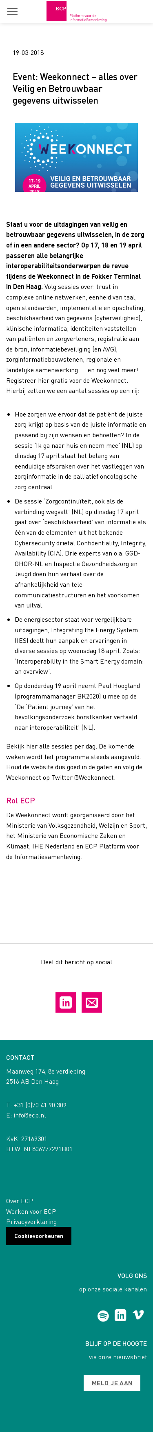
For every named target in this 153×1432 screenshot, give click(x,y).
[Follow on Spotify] (103, 1316)
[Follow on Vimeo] (138, 1316)
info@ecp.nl (29, 1115)
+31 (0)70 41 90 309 (40, 1104)
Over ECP (19, 1200)
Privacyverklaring (31, 1221)
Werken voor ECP (31, 1211)
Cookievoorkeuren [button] (38, 1235)
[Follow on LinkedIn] (120, 1316)
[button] (12, 11)
